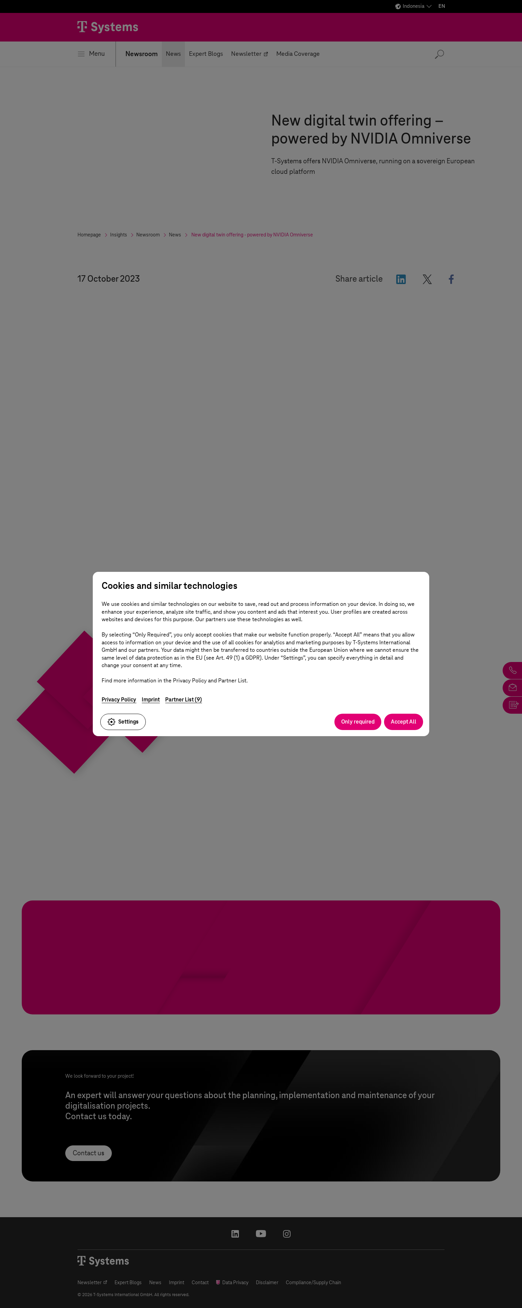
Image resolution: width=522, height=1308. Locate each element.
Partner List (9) (183, 699)
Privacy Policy (119, 699)
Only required (358, 721)
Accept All (403, 721)
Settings (123, 722)
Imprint (151, 699)
